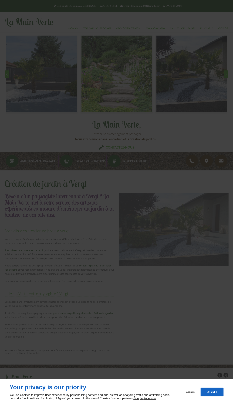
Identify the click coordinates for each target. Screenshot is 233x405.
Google (138, 398)
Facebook (149, 398)
